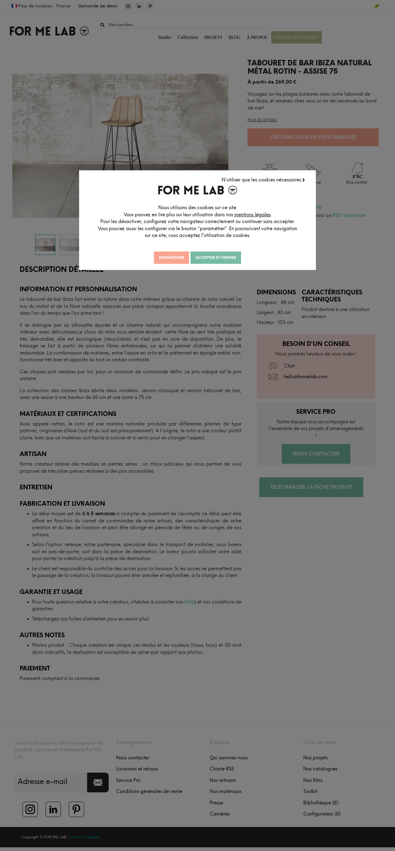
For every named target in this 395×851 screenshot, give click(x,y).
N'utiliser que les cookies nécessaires (263, 179)
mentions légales (254, 214)
